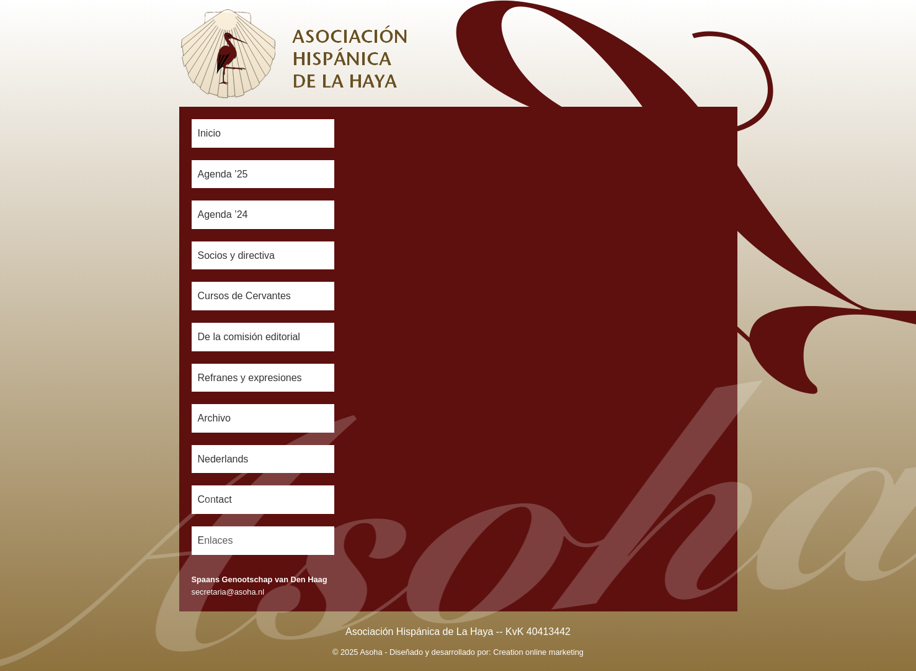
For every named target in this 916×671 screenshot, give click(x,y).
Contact (215, 499)
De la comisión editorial (249, 336)
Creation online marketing (538, 652)
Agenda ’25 (223, 174)
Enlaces (215, 540)
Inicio (209, 133)
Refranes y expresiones (250, 377)
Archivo (214, 418)
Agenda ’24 (223, 214)
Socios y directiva (236, 255)
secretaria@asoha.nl (228, 592)
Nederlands (223, 459)
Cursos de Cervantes (244, 295)
